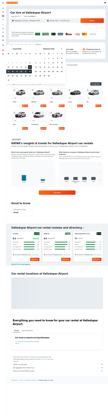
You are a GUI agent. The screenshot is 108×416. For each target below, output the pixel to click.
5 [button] (38, 42)
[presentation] (83, 228)
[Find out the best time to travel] (3, 36)
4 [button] (33, 42)
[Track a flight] (3, 32)
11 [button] (33, 46)
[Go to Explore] (3, 28)
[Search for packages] (3, 20)
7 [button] (46, 42)
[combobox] (15, 16)
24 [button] (29, 55)
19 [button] (38, 50)
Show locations (35, 254)
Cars (21, 412)
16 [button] (25, 50)
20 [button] (42, 50)
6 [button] (42, 42)
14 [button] (46, 46)
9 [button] (25, 46)
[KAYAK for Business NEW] (3, 40)
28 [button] (47, 55)
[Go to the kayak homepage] (12, 3)
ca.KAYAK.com (14, 412)
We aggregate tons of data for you (58, 399)
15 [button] (51, 46)
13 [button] (42, 46)
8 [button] (65, 42)
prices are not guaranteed (47, 391)
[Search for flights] (3, 8)
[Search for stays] (3, 12)
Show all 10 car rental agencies (20, 296)
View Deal (25, 105)
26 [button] (38, 55)
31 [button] (29, 59)
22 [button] (51, 50)
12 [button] (38, 46)
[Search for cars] (3, 16)
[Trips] (3, 45)
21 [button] (46, 50)
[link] (57, 192)
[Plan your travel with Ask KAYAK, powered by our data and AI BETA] (3, 25)
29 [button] (51, 55)
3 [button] (29, 42)
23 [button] (25, 55)
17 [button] (29, 50)
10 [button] (29, 46)
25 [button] (34, 55)
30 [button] (25, 59)
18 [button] (34, 50)
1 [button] (65, 37)
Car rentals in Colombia (30, 412)
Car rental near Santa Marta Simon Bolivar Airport (27, 374)
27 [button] (42, 55)
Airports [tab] (16, 362)
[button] (3, 3)
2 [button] (25, 42)
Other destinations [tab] (27, 362)
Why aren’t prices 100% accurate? (58, 403)
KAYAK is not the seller (58, 396)
